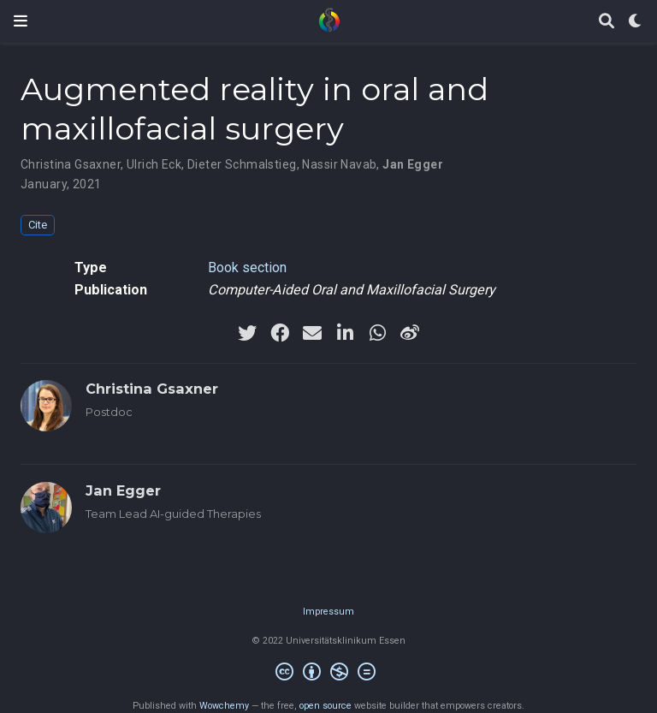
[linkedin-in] (345, 333)
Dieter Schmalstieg (242, 164)
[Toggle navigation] (20, 21)
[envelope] (312, 333)
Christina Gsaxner (71, 164)
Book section (247, 267)
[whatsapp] (377, 333)
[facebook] (280, 333)
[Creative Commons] (328, 674)
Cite (37, 224)
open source (325, 705)
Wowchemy (224, 705)
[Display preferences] (635, 22)
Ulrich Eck (154, 164)
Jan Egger (412, 164)
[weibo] (410, 333)
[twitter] (247, 333)
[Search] (606, 22)
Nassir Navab (339, 164)
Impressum (328, 611)
